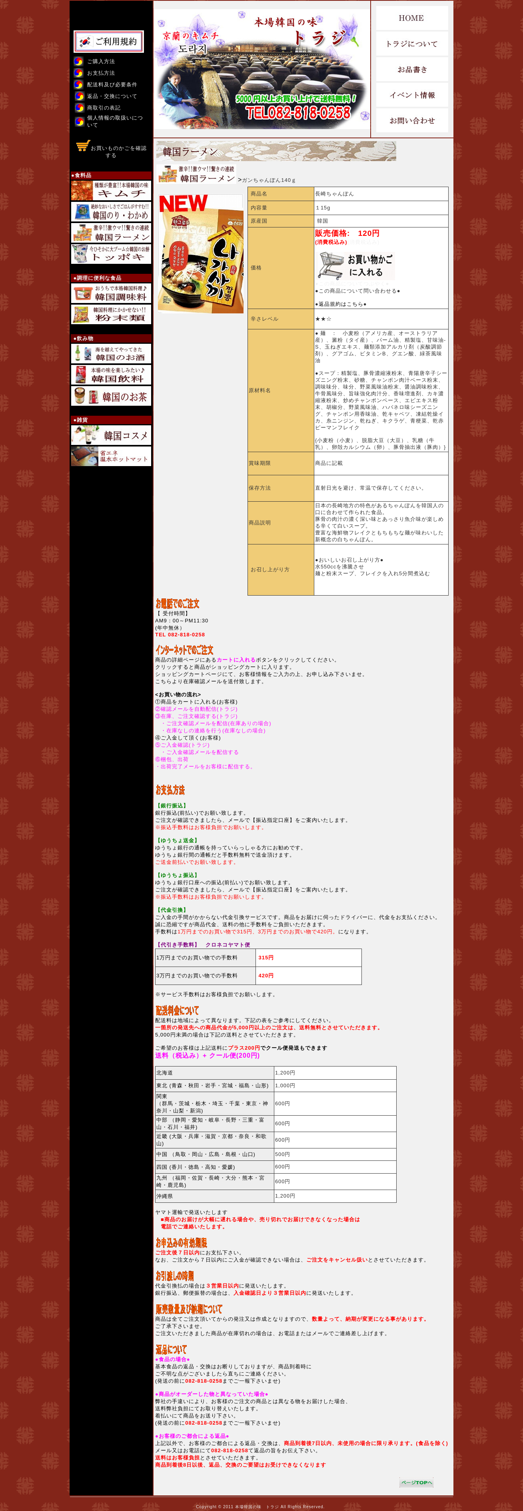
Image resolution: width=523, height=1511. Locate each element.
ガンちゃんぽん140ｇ (269, 180)
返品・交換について (112, 96)
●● (341, 304)
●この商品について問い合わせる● (358, 291)
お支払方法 (101, 73)
